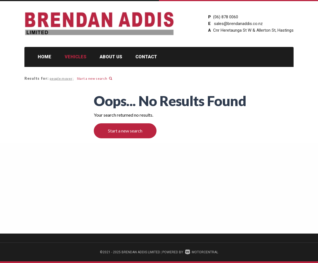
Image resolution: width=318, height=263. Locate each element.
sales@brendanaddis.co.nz (238, 23)
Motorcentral (201, 252)
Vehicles (75, 56)
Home (44, 56)
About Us (111, 56)
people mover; (61, 78)
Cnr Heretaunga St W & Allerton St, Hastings (253, 30)
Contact (146, 56)
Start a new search (93, 78)
